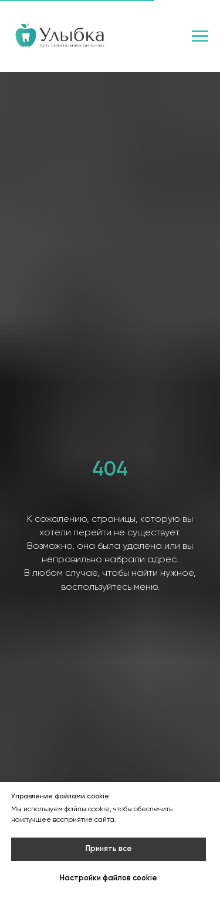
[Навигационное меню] (200, 36)
